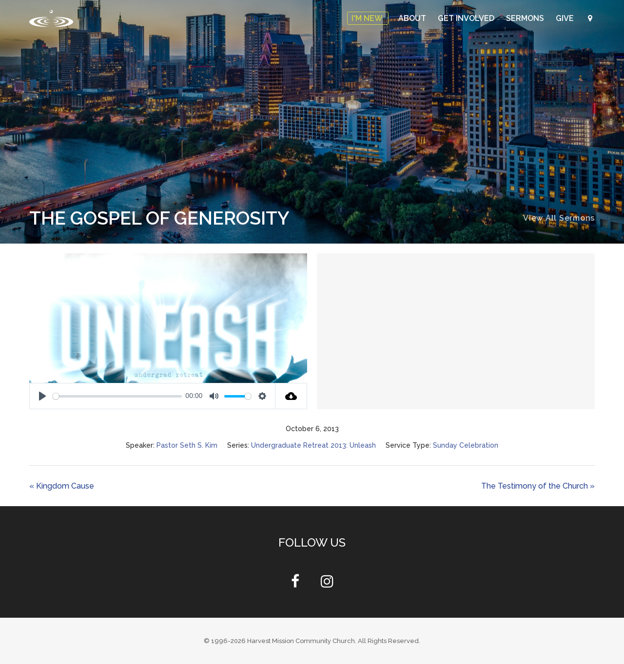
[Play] (42, 396)
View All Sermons (559, 218)
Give (566, 18)
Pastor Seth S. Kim (186, 445)
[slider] (117, 396)
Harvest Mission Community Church (301, 641)
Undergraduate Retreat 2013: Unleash (313, 445)
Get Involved (467, 18)
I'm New (367, 18)
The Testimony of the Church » (538, 486)
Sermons (526, 18)
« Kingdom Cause (61, 486)
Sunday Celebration (465, 445)
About (413, 18)
